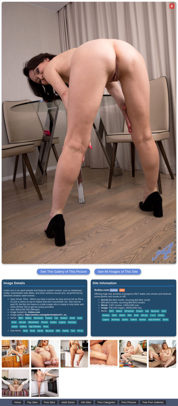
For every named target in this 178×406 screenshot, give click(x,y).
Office (114, 315)
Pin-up (80, 331)
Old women (38, 318)
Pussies (49, 318)
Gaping (65, 331)
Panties (53, 322)
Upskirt (14, 327)
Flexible (44, 322)
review (114, 290)
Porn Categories (106, 402)
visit (122, 290)
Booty (32, 331)
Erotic (14, 322)
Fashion (142, 320)
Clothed (23, 327)
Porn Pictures (129, 402)
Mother (122, 315)
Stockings (72, 322)
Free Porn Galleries (153, 402)
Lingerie (62, 322)
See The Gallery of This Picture (63, 271)
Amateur (63, 318)
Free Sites (49, 402)
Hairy (164, 311)
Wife (58, 331)
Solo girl (22, 322)
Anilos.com (34, 312)
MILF (21, 318)
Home (17, 402)
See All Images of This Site (118, 271)
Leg (56, 318)
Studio (165, 320)
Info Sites (86, 402)
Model (72, 318)
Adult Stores (68, 402)
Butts (25, 331)
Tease (45, 327)
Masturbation (33, 322)
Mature (28, 318)
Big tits (40, 331)
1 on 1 (152, 315)
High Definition (35, 327)
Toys (73, 331)
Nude (80, 318)
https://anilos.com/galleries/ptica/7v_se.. (46, 314)
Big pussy (49, 331)
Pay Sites (32, 402)
